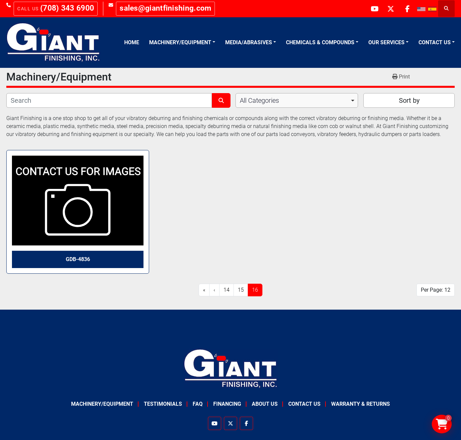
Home (131, 42)
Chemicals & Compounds (320, 42)
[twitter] (390, 8)
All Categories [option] (259, 100)
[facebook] (407, 8)
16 (255, 290)
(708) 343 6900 (67, 8)
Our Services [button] (386, 42)
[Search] (109, 100)
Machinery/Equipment (180, 42)
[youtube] (373, 8)
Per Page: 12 (435, 290)
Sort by (409, 100)
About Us (265, 404)
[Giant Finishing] (231, 368)
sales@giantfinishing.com (165, 8)
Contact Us (434, 42)
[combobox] (296, 100)
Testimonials (163, 404)
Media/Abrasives (248, 42)
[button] (182, 43)
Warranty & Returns (360, 404)
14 (227, 290)
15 (241, 290)
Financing (227, 404)
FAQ (198, 404)
